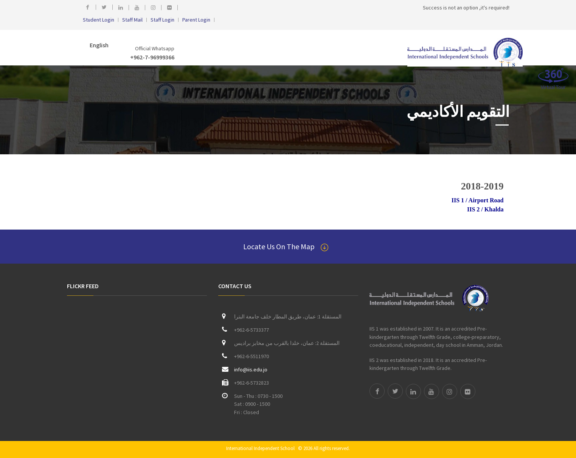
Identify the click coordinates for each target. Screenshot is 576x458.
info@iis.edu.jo (250, 369)
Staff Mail (132, 20)
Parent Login (196, 20)
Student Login (98, 20)
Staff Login (162, 20)
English (98, 45)
